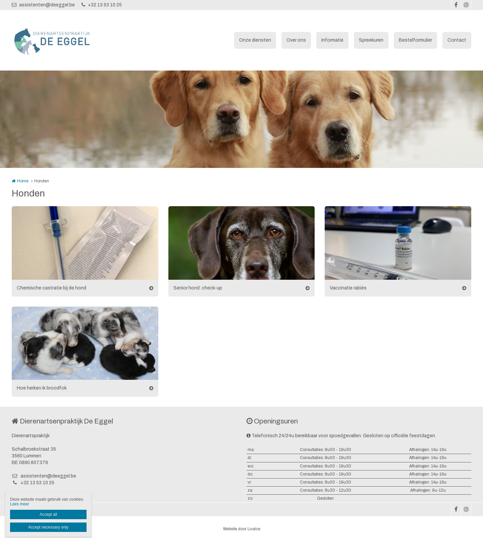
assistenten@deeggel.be (43, 4)
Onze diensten (255, 40)
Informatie (332, 40)
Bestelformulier (415, 40)
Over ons (296, 40)
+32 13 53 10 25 (102, 4)
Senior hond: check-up (197, 287)
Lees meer (19, 504)
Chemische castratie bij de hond (51, 287)
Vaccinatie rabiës (348, 287)
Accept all (48, 514)
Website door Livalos (241, 529)
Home (23, 181)
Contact (456, 40)
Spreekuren (371, 40)
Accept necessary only (48, 527)
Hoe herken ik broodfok (42, 388)
